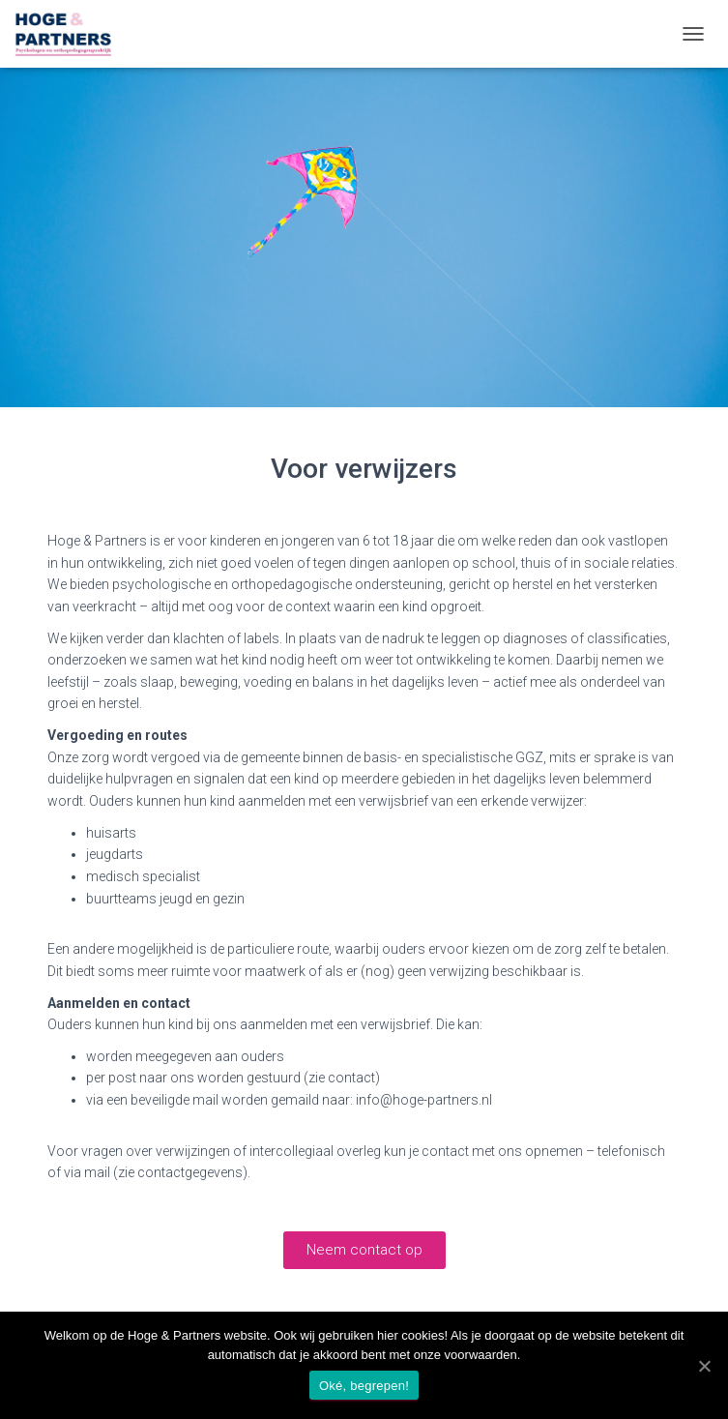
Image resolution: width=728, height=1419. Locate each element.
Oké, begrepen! (364, 1385)
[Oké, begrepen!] (703, 1365)
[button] (364, 1250)
